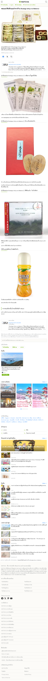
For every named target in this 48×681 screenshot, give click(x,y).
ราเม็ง (17, 419)
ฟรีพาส (39, 418)
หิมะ (31, 418)
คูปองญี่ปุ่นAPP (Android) (7, 640)
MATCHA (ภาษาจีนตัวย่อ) (7, 621)
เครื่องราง (15, 421)
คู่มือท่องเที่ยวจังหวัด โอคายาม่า (9, 651)
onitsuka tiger (5, 419)
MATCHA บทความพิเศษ (29, 4)
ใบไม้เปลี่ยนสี (29, 419)
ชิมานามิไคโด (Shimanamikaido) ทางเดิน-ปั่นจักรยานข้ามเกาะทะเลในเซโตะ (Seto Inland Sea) (11, 369)
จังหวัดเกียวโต (5, 584)
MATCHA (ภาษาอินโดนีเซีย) (7, 624)
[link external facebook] (2, 599)
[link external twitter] (5, 599)
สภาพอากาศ (26, 418)
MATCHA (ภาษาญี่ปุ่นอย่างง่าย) (8, 630)
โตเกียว (3, 421)
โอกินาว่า (41, 419)
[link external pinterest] (8, 599)
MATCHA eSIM (4, 643)
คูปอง (11, 4)
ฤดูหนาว (8, 418)
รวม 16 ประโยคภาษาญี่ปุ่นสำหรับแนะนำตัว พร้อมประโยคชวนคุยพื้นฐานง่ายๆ (28, 485)
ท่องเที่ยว (4, 433)
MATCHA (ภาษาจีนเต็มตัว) (7, 612)
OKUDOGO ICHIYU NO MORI (15, 64)
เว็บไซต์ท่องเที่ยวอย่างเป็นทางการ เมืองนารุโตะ (12, 657)
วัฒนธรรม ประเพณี (29, 433)
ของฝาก (13, 418)
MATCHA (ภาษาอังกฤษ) (7, 609)
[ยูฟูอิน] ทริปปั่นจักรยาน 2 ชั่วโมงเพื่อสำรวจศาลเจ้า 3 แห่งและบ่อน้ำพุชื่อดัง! (28, 545)
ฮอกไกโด (19, 418)
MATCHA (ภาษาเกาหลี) (6, 618)
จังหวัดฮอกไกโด (28, 584)
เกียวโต (35, 419)
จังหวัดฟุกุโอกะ (5, 588)
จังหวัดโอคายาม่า (28, 591)
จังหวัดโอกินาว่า (28, 588)
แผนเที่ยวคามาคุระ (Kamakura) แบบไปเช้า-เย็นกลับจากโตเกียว (25, 499)
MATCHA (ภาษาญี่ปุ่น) (6, 606)
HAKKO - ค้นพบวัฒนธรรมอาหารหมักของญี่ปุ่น (12, 660)
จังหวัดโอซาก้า (27, 581)
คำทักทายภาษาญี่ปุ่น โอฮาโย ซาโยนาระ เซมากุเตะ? (23, 506)
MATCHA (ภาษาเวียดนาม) (7, 627)
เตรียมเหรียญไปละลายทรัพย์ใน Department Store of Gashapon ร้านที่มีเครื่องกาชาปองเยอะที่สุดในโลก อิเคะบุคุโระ (27, 460)
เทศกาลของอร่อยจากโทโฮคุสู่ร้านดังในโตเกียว (21, 453)
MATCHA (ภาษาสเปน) (6, 633)
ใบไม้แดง (23, 419)
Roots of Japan (5, 654)
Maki (5, 372)
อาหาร (22, 347)
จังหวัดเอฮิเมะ (4, 4)
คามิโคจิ (25, 421)
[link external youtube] (11, 599)
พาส (35, 418)
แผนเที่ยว (13, 419)
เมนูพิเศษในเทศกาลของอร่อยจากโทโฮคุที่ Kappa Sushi (23, 466)
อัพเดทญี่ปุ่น (18, 4)
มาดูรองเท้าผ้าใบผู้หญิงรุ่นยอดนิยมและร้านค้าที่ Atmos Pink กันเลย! (26, 532)
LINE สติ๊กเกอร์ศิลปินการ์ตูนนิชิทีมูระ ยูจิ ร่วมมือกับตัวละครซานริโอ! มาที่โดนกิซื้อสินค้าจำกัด (23, 447)
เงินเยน (20, 421)
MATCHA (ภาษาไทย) (6, 615)
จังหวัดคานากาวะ (6, 591)
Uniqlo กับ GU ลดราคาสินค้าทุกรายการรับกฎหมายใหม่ (24, 473)
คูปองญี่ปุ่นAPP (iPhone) (7, 636)
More (44, 382)
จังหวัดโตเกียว (5, 581)
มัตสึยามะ (14, 347)
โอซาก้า (9, 421)
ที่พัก (3, 418)
